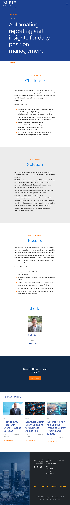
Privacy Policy (56, 499)
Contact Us (35, 378)
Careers (54, 486)
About (36, 486)
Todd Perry (34, 335)
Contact (63, 486)
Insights (45, 486)
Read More (9, 440)
